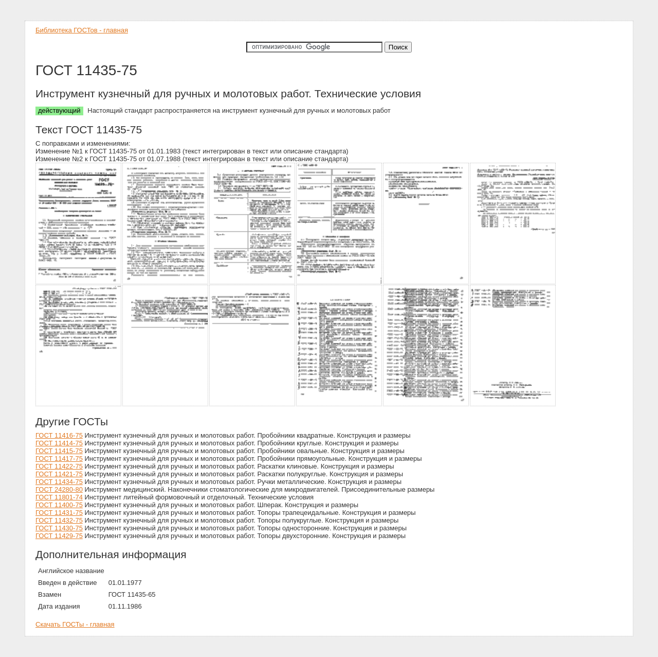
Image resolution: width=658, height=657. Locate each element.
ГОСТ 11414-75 (59, 443)
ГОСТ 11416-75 (59, 435)
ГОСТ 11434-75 (59, 482)
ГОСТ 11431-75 (59, 512)
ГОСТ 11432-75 (59, 520)
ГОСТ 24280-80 (59, 489)
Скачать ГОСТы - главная (75, 624)
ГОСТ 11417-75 (59, 458)
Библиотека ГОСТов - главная (81, 30)
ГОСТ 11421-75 (59, 474)
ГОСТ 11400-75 (59, 505)
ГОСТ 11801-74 (59, 497)
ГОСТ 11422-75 (59, 466)
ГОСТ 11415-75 (59, 451)
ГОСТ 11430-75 (59, 528)
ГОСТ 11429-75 (59, 536)
